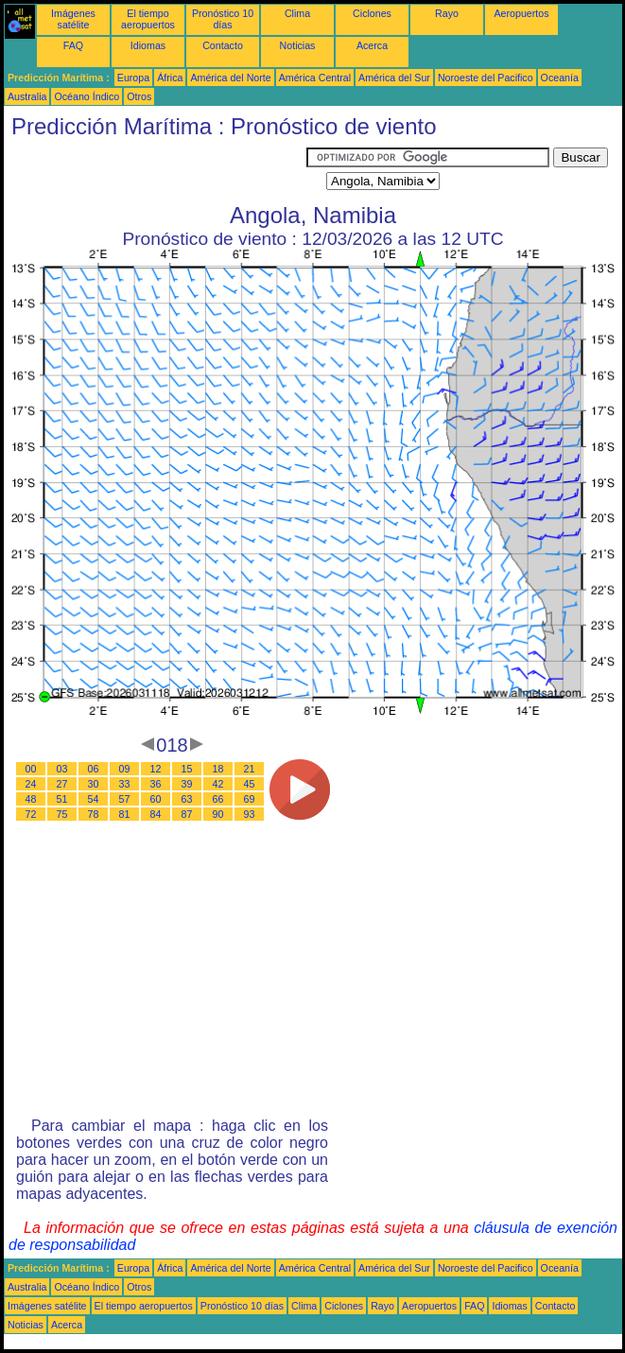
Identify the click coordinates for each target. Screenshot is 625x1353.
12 (156, 768)
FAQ (73, 45)
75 (62, 814)
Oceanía (560, 77)
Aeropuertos (521, 13)
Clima (297, 13)
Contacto (222, 45)
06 (93, 768)
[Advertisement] (155, 171)
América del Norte (230, 77)
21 (249, 768)
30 (93, 783)
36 (156, 783)
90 (218, 814)
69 (249, 799)
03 (62, 768)
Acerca (372, 45)
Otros (139, 96)
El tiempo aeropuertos (148, 19)
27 (62, 783)
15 (187, 768)
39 (187, 783)
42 (218, 783)
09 (124, 768)
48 (31, 799)
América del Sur (394, 77)
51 (62, 799)
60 (156, 799)
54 (93, 799)
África (169, 77)
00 (31, 768)
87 (187, 814)
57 (124, 799)
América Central (315, 77)
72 (31, 814)
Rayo (447, 13)
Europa (133, 77)
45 (249, 783)
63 (187, 799)
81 (124, 814)
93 (249, 814)
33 (124, 783)
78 (93, 814)
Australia (27, 96)
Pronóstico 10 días (222, 19)
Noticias (298, 45)
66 (218, 799)
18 (218, 768)
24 (31, 783)
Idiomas (147, 45)
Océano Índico (86, 96)
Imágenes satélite (73, 19)
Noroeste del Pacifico (485, 77)
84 (156, 814)
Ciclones (372, 13)
